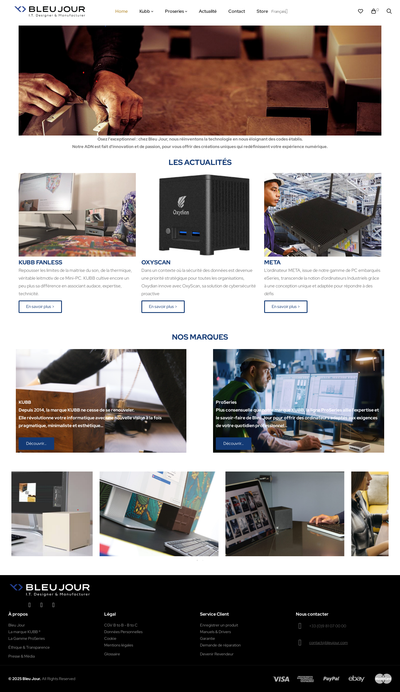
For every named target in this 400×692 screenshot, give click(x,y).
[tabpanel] (122, 514)
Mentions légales (118, 645)
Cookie (110, 638)
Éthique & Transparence (29, 647)
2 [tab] (203, 560)
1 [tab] (197, 560)
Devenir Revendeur (217, 653)
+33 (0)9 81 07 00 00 (327, 625)
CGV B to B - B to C (121, 625)
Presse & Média (21, 656)
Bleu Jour (16, 625)
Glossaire (112, 653)
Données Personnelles (123, 631)
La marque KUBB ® (24, 631)
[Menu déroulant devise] (279, 11)
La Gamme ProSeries (26, 638)
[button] (40, 306)
